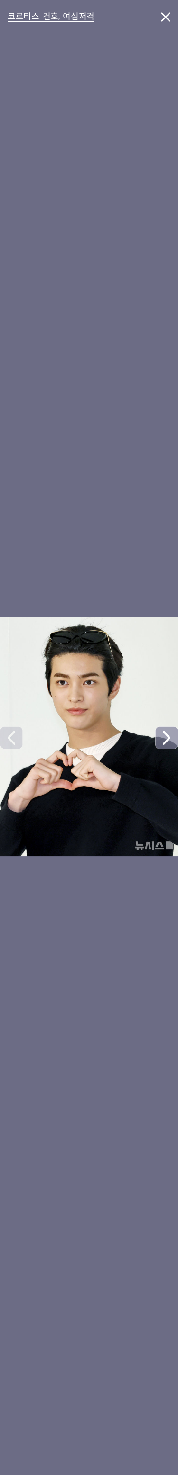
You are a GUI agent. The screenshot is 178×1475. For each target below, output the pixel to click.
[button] (166, 737)
